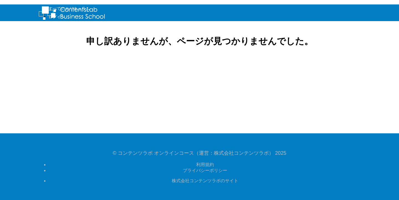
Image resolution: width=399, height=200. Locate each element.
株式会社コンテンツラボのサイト (205, 180)
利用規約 (205, 164)
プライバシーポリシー (205, 170)
